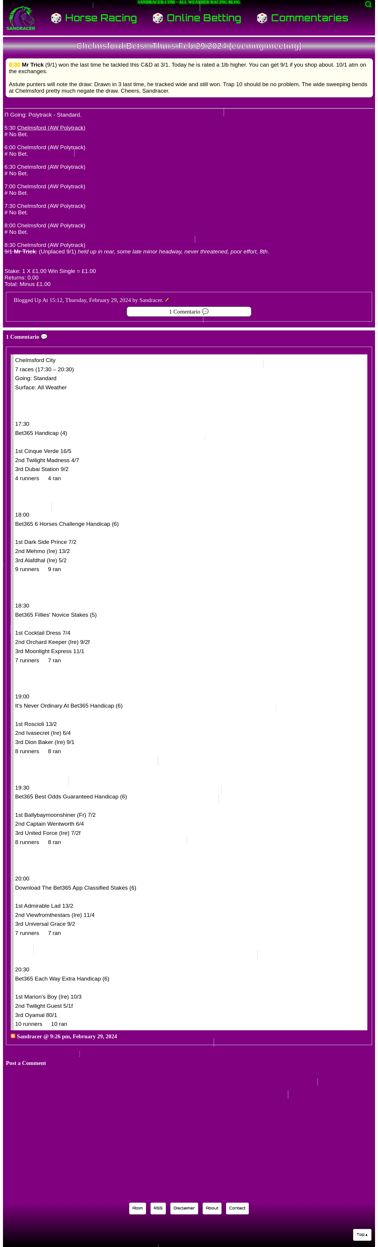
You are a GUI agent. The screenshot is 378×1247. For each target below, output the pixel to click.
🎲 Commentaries (302, 18)
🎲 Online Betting (196, 18)
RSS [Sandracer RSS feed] (158, 1208)
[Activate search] (368, 4)
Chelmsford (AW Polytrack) (51, 128)
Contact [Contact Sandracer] (237, 1208)
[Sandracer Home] (21, 17)
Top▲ (362, 1234)
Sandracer (29, 1036)
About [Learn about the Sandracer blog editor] (212, 1208)
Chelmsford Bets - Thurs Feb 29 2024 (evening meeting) (189, 46)
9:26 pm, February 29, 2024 (83, 1036)
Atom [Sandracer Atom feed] (137, 1208)
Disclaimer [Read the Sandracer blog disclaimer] (184, 1208)
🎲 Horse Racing (93, 18)
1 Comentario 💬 (189, 311)
